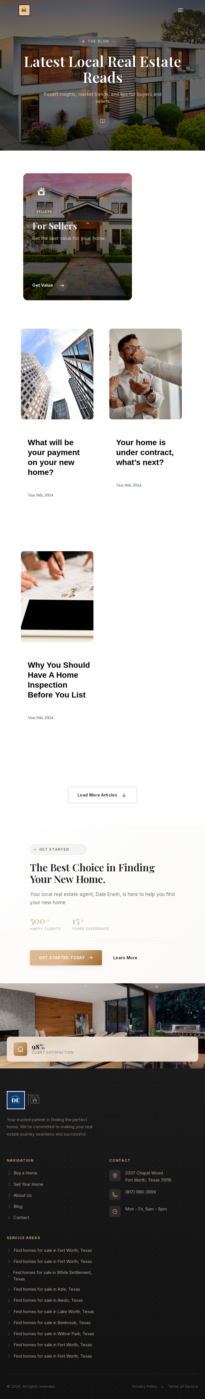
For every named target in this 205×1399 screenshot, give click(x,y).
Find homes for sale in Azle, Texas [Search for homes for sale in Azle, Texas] (43, 1289)
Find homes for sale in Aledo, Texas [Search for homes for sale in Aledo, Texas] (45, 1300)
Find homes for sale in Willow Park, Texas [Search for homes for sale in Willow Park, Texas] (50, 1333)
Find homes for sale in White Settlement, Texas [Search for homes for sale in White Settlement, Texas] (49, 1276)
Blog (14, 1206)
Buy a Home (22, 1173)
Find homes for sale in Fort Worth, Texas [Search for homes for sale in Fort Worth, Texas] (49, 1250)
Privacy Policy (145, 1386)
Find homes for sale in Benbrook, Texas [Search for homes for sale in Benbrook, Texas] (49, 1322)
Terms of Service (183, 1386)
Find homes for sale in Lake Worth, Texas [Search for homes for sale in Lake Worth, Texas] (50, 1311)
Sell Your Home (25, 1184)
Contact (18, 1217)
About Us (19, 1195)
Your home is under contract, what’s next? (145, 452)
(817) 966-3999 (140, 1192)
